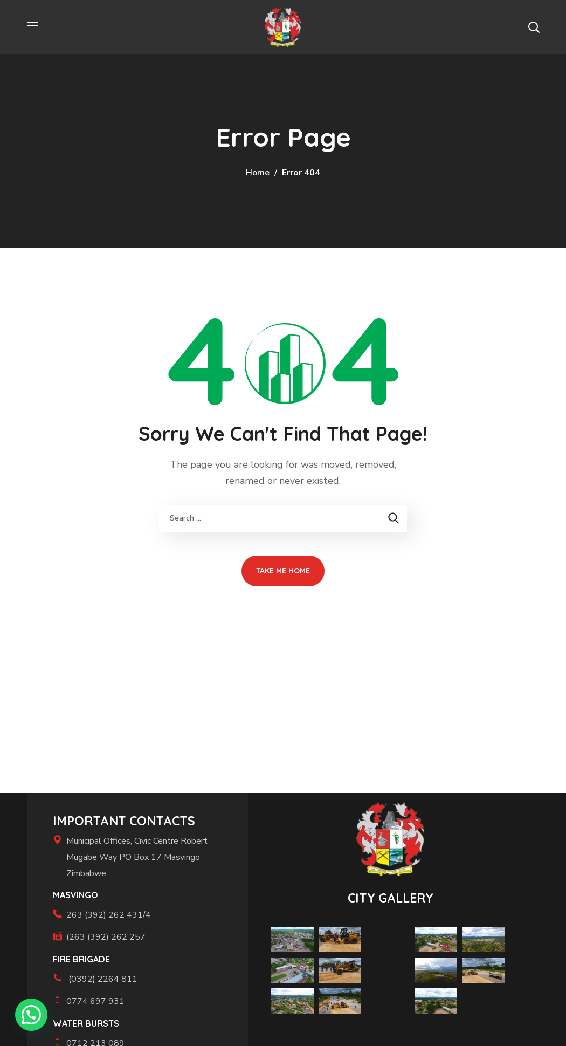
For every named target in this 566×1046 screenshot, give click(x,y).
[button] (533, 27)
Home (258, 173)
